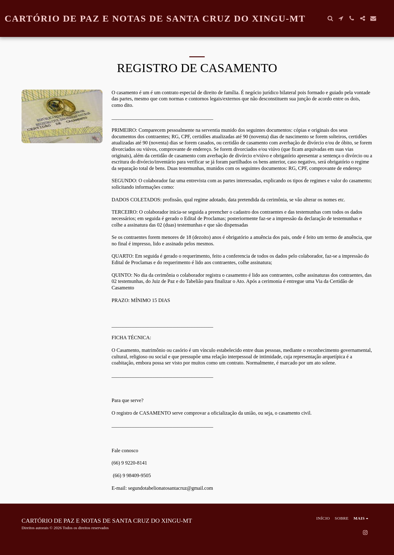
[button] (330, 18)
